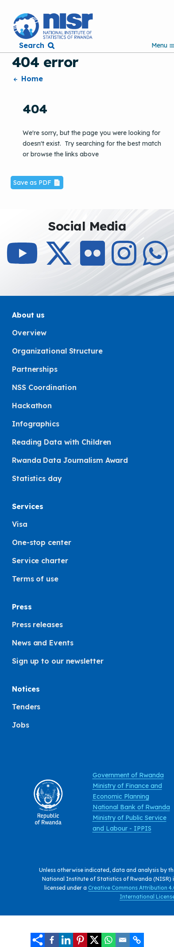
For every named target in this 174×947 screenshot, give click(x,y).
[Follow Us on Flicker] (92, 261)
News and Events (42, 642)
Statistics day (37, 478)
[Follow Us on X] (59, 261)
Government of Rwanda (128, 775)
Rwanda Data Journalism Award (70, 460)
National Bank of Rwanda (131, 807)
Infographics (35, 423)
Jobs (20, 724)
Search (31, 45)
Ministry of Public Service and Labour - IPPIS (129, 823)
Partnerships (35, 369)
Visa (19, 524)
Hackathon (32, 405)
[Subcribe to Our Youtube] (22, 261)
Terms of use (35, 578)
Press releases (37, 624)
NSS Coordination (44, 387)
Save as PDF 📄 (37, 183)
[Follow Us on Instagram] (124, 261)
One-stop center (41, 542)
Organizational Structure (57, 350)
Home (27, 78)
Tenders (26, 706)
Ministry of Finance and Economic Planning (127, 791)
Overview (29, 332)
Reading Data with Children (61, 442)
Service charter (40, 560)
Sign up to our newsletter (58, 661)
